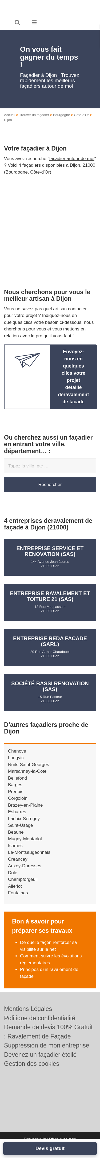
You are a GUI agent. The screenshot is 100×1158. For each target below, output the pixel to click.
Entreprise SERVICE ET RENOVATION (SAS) (50, 551)
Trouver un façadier (34, 115)
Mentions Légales (28, 1008)
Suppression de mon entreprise (46, 1045)
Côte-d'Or (81, 115)
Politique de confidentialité (39, 1018)
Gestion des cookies (31, 1063)
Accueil (9, 115)
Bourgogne (61, 115)
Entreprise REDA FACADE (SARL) (50, 641)
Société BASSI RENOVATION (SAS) (50, 686)
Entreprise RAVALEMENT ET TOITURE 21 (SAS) (50, 596)
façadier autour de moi (71, 158)
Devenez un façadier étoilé (40, 1054)
